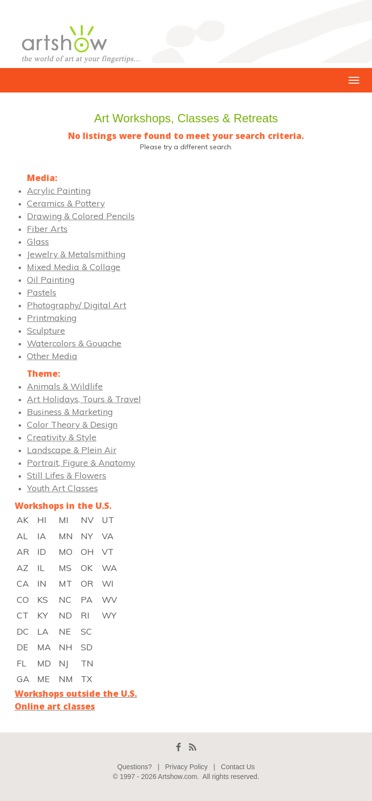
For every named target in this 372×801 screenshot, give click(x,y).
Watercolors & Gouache (74, 343)
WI (108, 583)
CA (23, 583)
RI (85, 615)
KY (42, 615)
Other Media (52, 355)
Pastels (41, 292)
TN (87, 663)
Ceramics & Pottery (66, 203)
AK (22, 519)
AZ (22, 567)
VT (108, 551)
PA (87, 599)
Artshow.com (177, 776)
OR (87, 583)
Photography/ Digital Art (76, 304)
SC (86, 631)
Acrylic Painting (59, 190)
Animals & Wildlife (65, 386)
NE (64, 631)
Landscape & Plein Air (71, 449)
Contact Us (238, 767)
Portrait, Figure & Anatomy (81, 462)
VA (108, 535)
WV (109, 599)
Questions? (134, 767)
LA (42, 631)
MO (65, 551)
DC (23, 631)
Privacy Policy (186, 767)
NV (87, 519)
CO (23, 599)
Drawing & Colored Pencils (81, 215)
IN (41, 583)
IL (41, 567)
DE (22, 646)
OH (87, 551)
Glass (38, 241)
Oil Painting (50, 279)
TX (86, 678)
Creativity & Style (61, 437)
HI (41, 519)
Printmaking (51, 317)
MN (66, 535)
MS (65, 567)
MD (44, 663)
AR (23, 551)
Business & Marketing (70, 411)
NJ (64, 663)
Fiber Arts (47, 228)
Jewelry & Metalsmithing (76, 254)
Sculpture (46, 330)
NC (65, 599)
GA (23, 678)
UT (108, 519)
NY (87, 535)
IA (41, 535)
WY (109, 615)
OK (87, 567)
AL (22, 535)
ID (41, 551)
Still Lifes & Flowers (66, 475)
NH (65, 646)
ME (43, 678)
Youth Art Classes (62, 487)
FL (21, 663)
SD (87, 646)
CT (22, 615)
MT (65, 583)
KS (42, 599)
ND (65, 615)
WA (109, 567)
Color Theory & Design (72, 424)
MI (64, 519)
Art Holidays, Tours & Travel (84, 398)
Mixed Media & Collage (73, 266)
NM (66, 678)
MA (44, 646)
